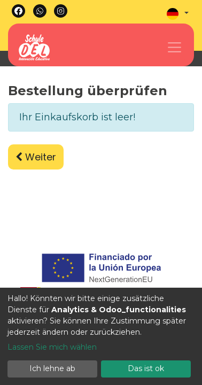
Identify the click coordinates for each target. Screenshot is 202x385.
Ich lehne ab (52, 368)
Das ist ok (146, 368)
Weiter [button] (35, 157)
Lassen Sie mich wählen (52, 347)
